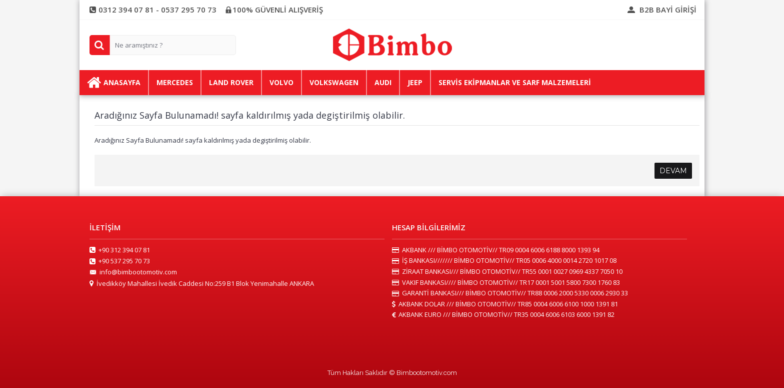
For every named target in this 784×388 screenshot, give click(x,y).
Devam (673, 170)
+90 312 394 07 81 (120, 250)
